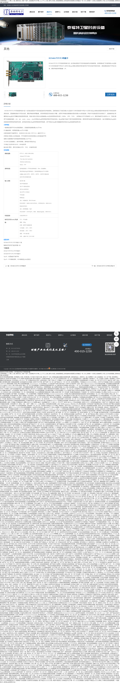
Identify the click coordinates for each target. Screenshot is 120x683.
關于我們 (36, 335)
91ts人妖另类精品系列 (92, 441)
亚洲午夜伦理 (18, 500)
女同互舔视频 (88, 678)
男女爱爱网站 (91, 488)
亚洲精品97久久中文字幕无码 (93, 608)
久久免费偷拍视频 (110, 623)
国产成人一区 (98, 447)
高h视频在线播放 (28, 421)
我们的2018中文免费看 (63, 608)
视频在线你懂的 (25, 439)
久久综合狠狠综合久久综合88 (39, 410)
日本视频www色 (49, 436)
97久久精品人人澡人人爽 (7, 385)
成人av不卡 (98, 592)
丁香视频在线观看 (95, 486)
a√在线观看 (80, 424)
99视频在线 (31, 399)
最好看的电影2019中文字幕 (12, 636)
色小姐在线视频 (73, 508)
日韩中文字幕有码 (71, 383)
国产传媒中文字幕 (53, 510)
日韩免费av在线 (36, 608)
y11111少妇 (11, 456)
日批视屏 (80, 466)
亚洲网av (101, 530)
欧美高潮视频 (60, 614)
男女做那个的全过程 (28, 447)
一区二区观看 (93, 668)
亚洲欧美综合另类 (33, 380)
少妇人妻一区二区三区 (37, 663)
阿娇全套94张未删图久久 (47, 611)
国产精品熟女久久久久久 (83, 459)
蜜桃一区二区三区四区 (36, 442)
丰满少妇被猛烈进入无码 (33, 604)
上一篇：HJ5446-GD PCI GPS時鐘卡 (15, 266)
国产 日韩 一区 (71, 488)
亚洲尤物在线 (7, 380)
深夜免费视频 (30, 392)
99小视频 (2, 390)
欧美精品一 (32, 525)
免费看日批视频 (106, 528)
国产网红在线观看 (114, 404)
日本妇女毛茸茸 (45, 478)
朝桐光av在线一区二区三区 (26, 535)
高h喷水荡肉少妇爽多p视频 (56, 525)
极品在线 (48, 631)
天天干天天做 (51, 648)
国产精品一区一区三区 (95, 581)
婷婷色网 (112, 407)
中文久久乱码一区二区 (59, 539)
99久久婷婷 (112, 429)
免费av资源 (54, 392)
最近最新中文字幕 (69, 395)
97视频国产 (92, 522)
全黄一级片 (80, 383)
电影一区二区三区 (18, 436)
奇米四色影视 (8, 490)
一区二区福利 (100, 378)
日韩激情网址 (59, 662)
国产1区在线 (35, 589)
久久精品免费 (108, 552)
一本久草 (7, 483)
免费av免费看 (62, 461)
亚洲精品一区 (59, 395)
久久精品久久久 (110, 427)
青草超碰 (27, 419)
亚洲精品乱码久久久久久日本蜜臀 (52, 517)
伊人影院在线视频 (11, 565)
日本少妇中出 (92, 648)
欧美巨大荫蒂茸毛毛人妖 (97, 670)
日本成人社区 (58, 426)
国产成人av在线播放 (73, 542)
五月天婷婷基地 (9, 522)
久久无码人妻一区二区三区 (56, 655)
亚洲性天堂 (42, 581)
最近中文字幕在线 (69, 557)
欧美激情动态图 (104, 412)
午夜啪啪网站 (110, 508)
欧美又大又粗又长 (15, 498)
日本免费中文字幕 (71, 424)
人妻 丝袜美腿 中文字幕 (41, 535)
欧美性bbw (96, 506)
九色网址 (33, 562)
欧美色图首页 (43, 636)
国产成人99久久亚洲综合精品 (102, 397)
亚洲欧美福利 (56, 651)
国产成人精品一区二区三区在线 (109, 388)
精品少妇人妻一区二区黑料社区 (20, 466)
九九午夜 (14, 508)
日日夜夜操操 (64, 407)
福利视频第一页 (8, 542)
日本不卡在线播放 (80, 407)
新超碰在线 (35, 636)
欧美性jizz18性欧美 (5, 550)
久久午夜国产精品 (69, 390)
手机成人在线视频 (31, 633)
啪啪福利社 (76, 658)
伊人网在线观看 (81, 404)
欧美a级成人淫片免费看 (109, 550)
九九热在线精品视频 (40, 554)
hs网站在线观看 (58, 527)
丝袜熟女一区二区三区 (32, 495)
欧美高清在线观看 (41, 544)
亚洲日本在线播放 (11, 378)
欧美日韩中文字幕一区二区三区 (93, 498)
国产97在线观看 (32, 512)
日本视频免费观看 (101, 522)
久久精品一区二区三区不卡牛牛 (97, 380)
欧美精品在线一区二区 (65, 378)
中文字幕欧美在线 (77, 678)
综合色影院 (104, 453)
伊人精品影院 (85, 486)
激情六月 (9, 441)
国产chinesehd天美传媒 (55, 535)
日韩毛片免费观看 (20, 449)
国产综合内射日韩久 (8, 665)
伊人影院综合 (71, 483)
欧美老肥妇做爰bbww (98, 576)
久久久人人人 (65, 586)
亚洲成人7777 (101, 586)
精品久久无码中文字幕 (76, 599)
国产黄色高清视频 (96, 459)
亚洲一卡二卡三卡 (94, 562)
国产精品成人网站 (93, 414)
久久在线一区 (5, 662)
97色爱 (4, 399)
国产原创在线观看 (55, 491)
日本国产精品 (42, 513)
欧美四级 (66, 643)
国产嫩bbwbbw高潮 (93, 451)
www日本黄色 (90, 528)
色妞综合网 (38, 473)
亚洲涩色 (80, 640)
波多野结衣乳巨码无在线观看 (68, 532)
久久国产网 (113, 469)
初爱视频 (99, 542)
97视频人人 (60, 380)
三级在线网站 (74, 491)
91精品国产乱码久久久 (77, 608)
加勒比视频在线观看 (79, 485)
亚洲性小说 (62, 594)
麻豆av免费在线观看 (106, 422)
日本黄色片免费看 (9, 463)
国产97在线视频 (79, 490)
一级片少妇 (89, 442)
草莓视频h (57, 442)
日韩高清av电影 (38, 623)
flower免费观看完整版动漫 (43, 392)
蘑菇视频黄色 (96, 624)
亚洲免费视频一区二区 (18, 483)
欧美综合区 (77, 468)
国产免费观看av (28, 468)
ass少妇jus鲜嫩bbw (87, 439)
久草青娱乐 (86, 471)
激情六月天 (79, 635)
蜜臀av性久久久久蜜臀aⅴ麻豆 (32, 402)
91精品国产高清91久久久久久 (43, 480)
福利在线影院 (77, 650)
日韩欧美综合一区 (96, 444)
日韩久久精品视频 (38, 436)
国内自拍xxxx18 (77, 587)
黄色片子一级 (47, 377)
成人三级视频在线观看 (88, 468)
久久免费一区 (85, 493)
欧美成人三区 (28, 611)
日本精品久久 (22, 486)
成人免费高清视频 (57, 387)
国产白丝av (68, 405)
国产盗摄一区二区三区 (62, 412)
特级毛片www (95, 388)
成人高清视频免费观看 (112, 501)
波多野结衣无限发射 (54, 584)
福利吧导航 (108, 530)
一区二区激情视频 (31, 394)
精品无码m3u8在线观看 (108, 473)
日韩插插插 (88, 663)
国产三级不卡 (40, 501)
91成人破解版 (5, 414)
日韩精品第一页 (74, 412)
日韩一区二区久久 (20, 640)
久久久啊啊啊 (112, 458)
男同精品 (47, 394)
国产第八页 (87, 424)
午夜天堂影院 (105, 394)
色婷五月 (39, 626)
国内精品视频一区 (94, 461)
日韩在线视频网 (72, 481)
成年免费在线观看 (95, 454)
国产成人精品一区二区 (87, 432)
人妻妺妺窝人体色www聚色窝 (37, 429)
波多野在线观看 (59, 555)
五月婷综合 (110, 565)
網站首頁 (24, 335)
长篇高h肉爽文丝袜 (72, 539)
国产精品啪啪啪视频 (20, 473)
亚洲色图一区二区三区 (14, 555)
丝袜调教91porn (73, 387)
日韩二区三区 (85, 422)
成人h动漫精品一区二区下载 (102, 377)
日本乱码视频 (114, 474)
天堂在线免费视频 (114, 412)
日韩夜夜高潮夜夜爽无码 (46, 385)
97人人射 (21, 594)
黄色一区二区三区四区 (13, 476)
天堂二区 (16, 469)
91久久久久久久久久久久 (76, 591)
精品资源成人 (100, 604)
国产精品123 (46, 621)
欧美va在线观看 (109, 579)
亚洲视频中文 (66, 667)
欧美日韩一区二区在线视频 (112, 424)
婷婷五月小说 (18, 421)
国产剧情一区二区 (19, 569)
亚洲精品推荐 (17, 528)
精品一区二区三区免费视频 (31, 385)
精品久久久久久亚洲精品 (43, 550)
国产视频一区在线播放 (18, 394)
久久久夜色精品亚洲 (62, 571)
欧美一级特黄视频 (65, 606)
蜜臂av (11, 407)
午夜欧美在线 (31, 434)
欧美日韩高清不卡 (91, 449)
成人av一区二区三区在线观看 (25, 571)
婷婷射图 (58, 611)
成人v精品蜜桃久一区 (97, 535)
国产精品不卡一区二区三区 (37, 424)
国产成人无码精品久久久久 (49, 400)
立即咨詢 (110, 94)
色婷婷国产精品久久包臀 (104, 523)
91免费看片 (59, 429)
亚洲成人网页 (81, 618)
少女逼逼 (55, 480)
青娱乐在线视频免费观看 (7, 614)
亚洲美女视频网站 (85, 444)
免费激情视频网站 (113, 426)
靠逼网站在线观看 (100, 501)
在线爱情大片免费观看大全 (82, 388)
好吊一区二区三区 (114, 559)
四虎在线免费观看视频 (14, 424)
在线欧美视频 (86, 611)
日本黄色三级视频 (109, 582)
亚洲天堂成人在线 (19, 648)
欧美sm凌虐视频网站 (79, 441)
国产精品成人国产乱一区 (97, 638)
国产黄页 (61, 540)
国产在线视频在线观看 (31, 422)
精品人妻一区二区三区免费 (97, 496)
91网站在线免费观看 (108, 680)
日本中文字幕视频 (103, 382)
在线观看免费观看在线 (81, 510)
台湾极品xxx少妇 (10, 451)
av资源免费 (98, 550)
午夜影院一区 (85, 392)
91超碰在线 (3, 606)
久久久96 (27, 592)
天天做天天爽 (55, 646)
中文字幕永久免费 (95, 473)
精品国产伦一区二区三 (62, 648)
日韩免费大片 (14, 404)
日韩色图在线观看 (51, 404)
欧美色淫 (114, 520)
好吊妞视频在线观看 (14, 650)
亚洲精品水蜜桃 (71, 635)
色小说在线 (49, 528)
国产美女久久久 (48, 451)
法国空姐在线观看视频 (7, 417)
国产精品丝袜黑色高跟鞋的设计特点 (45, 500)
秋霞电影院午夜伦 (68, 478)
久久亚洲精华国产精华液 (38, 560)
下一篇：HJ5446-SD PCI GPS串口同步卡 (103, 266)
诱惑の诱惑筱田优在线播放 (52, 388)
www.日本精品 (51, 614)
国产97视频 (94, 555)
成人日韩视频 (109, 431)
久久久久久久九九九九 (57, 394)
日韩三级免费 (19, 614)
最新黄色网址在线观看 (38, 432)
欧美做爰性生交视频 (26, 382)
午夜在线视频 (114, 532)
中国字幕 (51, 427)
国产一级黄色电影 (66, 651)
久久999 (55, 449)
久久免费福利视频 (57, 444)
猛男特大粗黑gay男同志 (21, 496)
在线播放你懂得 (35, 638)
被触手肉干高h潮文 (90, 523)
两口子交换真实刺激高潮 (84, 481)
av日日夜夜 (52, 410)
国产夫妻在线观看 (34, 650)
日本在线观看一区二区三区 (94, 613)
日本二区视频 (85, 574)
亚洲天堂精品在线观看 (29, 412)
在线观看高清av (77, 378)
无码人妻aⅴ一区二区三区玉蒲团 (38, 532)
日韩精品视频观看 (5, 609)
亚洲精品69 (19, 402)
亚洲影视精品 (89, 490)
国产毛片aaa (43, 493)
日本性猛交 (15, 380)
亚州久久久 (45, 522)
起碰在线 (104, 594)
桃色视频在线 (77, 419)
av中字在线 (84, 562)
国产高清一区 (36, 555)
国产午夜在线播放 (40, 565)
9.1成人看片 (26, 577)
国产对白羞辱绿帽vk (6, 621)
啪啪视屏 (72, 407)
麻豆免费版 (94, 565)
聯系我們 (114, 5)
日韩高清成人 (44, 380)
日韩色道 (72, 459)
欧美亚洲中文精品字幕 (29, 530)
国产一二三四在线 (43, 579)
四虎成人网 (55, 530)
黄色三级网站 (23, 395)
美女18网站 (115, 523)
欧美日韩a (72, 385)
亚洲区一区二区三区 (19, 471)
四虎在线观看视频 (20, 501)
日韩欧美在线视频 (5, 466)
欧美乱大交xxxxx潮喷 (87, 463)
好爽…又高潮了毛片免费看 (41, 491)
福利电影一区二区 (90, 673)
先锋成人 (107, 407)
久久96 (58, 522)
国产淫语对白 (9, 400)
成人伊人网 (37, 571)
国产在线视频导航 (15, 388)
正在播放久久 (9, 442)
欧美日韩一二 (48, 399)
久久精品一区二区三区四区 (64, 431)
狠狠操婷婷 (68, 421)
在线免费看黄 (80, 483)
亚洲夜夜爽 (109, 417)
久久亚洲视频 (33, 520)
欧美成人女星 (8, 392)
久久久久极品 (66, 611)
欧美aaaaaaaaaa (65, 404)
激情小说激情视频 (91, 474)
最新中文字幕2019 (29, 594)
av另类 (56, 609)
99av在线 (65, 387)
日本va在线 (5, 604)
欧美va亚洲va (19, 635)
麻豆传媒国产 (37, 378)
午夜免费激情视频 (84, 427)
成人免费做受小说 (21, 518)
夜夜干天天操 (32, 609)
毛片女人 (97, 500)
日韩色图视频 (91, 592)
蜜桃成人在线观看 (30, 550)
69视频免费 (52, 608)
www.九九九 (17, 407)
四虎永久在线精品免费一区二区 (34, 557)
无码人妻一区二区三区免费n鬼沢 (100, 532)
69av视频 (30, 598)
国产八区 (16, 560)
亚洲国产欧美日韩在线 (87, 517)
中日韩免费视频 (26, 498)
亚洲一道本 (116, 547)
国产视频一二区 (108, 513)
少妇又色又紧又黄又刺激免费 (87, 586)
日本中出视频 (68, 419)
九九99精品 (9, 469)
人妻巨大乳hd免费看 (46, 449)
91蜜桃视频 (54, 512)
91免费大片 (85, 419)
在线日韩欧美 (97, 636)
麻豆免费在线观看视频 (7, 503)
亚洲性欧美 (16, 651)
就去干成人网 (82, 560)
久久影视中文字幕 (86, 596)
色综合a (14, 437)
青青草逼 (53, 466)
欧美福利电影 (92, 410)
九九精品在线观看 (5, 587)
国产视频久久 (62, 417)
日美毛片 (10, 474)
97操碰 (66, 394)
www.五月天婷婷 (108, 572)
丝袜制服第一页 (82, 550)
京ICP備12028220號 (43, 368)
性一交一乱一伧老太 (39, 528)
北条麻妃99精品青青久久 (89, 572)
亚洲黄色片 (47, 414)
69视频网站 (75, 397)
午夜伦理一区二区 (95, 400)
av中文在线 (113, 395)
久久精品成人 (111, 461)
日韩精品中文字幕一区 (68, 680)
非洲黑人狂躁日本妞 (67, 576)
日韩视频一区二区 (61, 673)
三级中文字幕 (34, 439)
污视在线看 (50, 569)
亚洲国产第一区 (5, 525)
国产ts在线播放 (37, 619)
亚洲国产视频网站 (102, 385)
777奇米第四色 (79, 673)
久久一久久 (108, 463)
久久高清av (76, 421)
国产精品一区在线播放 (58, 515)
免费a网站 (86, 378)
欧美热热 (14, 523)
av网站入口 (110, 390)
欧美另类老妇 (9, 569)
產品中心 (48, 335)
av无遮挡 (47, 518)
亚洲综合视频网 (37, 522)
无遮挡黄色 (9, 473)
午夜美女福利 (93, 505)
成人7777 (105, 444)
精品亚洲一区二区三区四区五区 (23, 427)
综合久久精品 (10, 640)
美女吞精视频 (105, 677)
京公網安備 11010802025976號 (58, 368)
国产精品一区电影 (89, 589)
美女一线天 (84, 660)
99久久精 (78, 496)
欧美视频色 (86, 559)
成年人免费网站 (81, 449)
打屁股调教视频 (25, 383)
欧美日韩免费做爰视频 (7, 377)
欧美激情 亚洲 (68, 547)
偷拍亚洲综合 (95, 653)
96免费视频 (56, 488)
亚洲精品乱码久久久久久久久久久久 (64, 613)
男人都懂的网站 (53, 493)
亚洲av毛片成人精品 (28, 500)
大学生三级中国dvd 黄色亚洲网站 (90, 421)
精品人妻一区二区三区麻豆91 (95, 431)
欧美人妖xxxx (68, 402)
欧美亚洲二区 (40, 431)
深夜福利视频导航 (35, 567)
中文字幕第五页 (48, 623)
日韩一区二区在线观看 (97, 582)
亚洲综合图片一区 (85, 601)
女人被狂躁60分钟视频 (71, 380)
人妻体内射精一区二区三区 (35, 454)
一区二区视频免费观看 (73, 486)
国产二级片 (52, 473)
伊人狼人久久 (61, 415)
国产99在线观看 (36, 498)
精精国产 (73, 503)
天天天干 (61, 402)
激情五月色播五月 (82, 648)
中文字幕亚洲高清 (93, 660)
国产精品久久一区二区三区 (62, 382)
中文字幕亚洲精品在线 (60, 569)
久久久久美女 (44, 446)
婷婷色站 (116, 604)
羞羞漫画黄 (78, 559)
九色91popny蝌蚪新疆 (40, 469)
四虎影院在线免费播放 (79, 431)
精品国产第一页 (99, 518)
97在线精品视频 (75, 660)
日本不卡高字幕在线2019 (51, 606)
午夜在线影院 (83, 603)
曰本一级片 (68, 623)
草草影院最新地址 (96, 402)
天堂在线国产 (105, 650)
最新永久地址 (65, 491)
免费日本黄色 (23, 609)
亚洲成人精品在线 (23, 641)
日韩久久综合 (15, 582)
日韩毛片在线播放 (95, 392)
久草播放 (45, 473)
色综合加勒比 (84, 668)
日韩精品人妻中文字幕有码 (111, 459)
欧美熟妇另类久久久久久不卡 (26, 591)
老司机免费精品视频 (89, 579)
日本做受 (99, 415)
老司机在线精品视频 (39, 474)
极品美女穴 (47, 407)
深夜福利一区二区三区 (33, 405)
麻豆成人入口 (38, 421)
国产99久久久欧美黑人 (17, 658)
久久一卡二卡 (26, 510)
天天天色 (10, 496)
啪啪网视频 (74, 582)
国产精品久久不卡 (59, 421)
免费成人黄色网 (35, 419)
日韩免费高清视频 (81, 544)
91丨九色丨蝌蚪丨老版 (67, 490)
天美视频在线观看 (28, 387)
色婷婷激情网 (104, 630)
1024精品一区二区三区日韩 (110, 415)
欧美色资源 (25, 424)
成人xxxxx (47, 533)
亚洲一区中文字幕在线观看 (106, 405)
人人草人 (40, 506)
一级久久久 (50, 469)
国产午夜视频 (53, 461)
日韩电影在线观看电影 (68, 564)
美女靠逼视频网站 (26, 407)
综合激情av (31, 395)
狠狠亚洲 (112, 402)
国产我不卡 (39, 458)
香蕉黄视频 (96, 442)
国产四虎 (79, 677)
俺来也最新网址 (22, 565)
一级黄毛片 (3, 533)
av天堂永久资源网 (99, 463)
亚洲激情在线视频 (100, 483)
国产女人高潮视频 (59, 436)
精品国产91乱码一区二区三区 (11, 480)
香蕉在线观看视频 (50, 422)
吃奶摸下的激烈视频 (52, 476)
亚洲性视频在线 (111, 409)
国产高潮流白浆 (84, 473)
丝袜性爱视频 (109, 468)
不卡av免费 (20, 378)
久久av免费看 (28, 549)
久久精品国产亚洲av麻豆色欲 (56, 383)
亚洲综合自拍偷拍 (25, 432)
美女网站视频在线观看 (74, 410)
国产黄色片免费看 (25, 493)
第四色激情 (48, 508)
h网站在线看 (92, 651)
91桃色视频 (7, 645)
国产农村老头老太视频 (69, 550)
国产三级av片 (52, 380)
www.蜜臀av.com (67, 422)
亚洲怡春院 (98, 528)
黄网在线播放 (82, 643)
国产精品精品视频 (7, 515)
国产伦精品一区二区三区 (53, 456)
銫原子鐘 (111, 49)
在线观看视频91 (90, 641)
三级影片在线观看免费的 (72, 463)
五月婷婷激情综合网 (23, 523)
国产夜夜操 (41, 657)
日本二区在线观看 (61, 410)
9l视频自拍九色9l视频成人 (66, 559)
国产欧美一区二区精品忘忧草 (58, 542)
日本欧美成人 (36, 417)
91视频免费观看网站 (20, 400)
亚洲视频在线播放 (6, 422)
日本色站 (98, 599)
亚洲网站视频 (27, 522)
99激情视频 (38, 488)
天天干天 (3, 383)
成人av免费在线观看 (77, 527)
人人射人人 (54, 402)
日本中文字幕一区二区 (52, 432)
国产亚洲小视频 (106, 636)
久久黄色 (89, 645)
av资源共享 (65, 505)
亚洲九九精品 (40, 481)
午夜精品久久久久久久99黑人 (88, 382)
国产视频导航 (61, 424)
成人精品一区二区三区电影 (42, 574)
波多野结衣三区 (82, 480)
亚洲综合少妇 (100, 488)
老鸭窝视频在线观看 (26, 474)
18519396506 (116, 333)
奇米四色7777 (84, 631)
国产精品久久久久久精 (65, 587)
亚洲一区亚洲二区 (38, 582)
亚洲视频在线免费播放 (86, 397)
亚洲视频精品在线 (45, 419)
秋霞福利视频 (95, 577)
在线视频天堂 (46, 402)
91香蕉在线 (97, 485)
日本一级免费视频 (109, 606)
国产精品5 (108, 478)
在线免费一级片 (87, 557)
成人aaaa (45, 461)
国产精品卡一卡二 (77, 447)
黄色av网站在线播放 (58, 547)
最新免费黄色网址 (14, 673)
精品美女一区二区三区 (67, 388)
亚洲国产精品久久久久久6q (109, 442)
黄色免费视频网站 (50, 592)
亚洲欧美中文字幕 (91, 390)
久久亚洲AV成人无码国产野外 (71, 517)
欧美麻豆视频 (85, 638)
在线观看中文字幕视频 (73, 476)
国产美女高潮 (50, 662)
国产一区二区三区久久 (11, 576)
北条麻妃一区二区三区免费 (13, 434)
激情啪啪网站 (62, 480)
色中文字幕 (92, 614)
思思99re (82, 377)
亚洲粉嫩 (88, 464)
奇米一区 (108, 544)
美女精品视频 (25, 442)
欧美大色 (30, 397)
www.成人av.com (95, 611)
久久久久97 (32, 572)
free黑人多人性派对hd (42, 594)
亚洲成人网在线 (101, 673)
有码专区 (105, 404)
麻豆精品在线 (36, 628)
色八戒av (63, 567)
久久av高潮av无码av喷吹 (84, 399)
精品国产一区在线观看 (12, 390)
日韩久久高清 (76, 631)
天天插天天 (93, 385)
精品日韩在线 (86, 587)
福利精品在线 (50, 395)
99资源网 (87, 540)
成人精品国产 (42, 648)
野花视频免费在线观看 (56, 633)
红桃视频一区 (50, 471)
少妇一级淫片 (105, 527)
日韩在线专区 (107, 447)
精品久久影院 (24, 572)
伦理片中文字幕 (37, 382)
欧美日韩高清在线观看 (7, 427)
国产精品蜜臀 (73, 537)
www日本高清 (4, 631)
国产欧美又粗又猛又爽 (48, 571)
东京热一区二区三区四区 (25, 437)
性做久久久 (65, 537)
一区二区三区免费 (17, 490)
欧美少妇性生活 (51, 640)
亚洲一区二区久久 (42, 653)
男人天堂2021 (37, 517)
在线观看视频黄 (44, 564)
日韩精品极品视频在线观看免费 (61, 377)
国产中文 (70, 480)
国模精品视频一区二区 (33, 640)
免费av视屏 (110, 601)
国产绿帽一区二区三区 (108, 454)
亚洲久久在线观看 (114, 382)
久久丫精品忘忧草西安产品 (102, 387)
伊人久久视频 (44, 584)
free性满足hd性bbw (84, 454)
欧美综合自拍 (28, 436)
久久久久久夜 (100, 544)
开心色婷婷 (96, 417)
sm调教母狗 (109, 466)
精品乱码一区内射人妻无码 (96, 510)
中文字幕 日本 (56, 567)
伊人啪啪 (12, 405)
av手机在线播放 (59, 390)
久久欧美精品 (43, 383)
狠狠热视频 (10, 383)
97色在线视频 (77, 402)
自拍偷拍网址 (72, 604)
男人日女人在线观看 (106, 451)
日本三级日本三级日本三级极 (35, 463)
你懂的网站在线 (114, 641)
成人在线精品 (54, 577)
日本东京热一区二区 (70, 399)
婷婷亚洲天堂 (19, 522)
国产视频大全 (29, 569)
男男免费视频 (30, 473)
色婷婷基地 (14, 537)
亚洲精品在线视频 (63, 400)
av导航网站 (95, 434)
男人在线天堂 (109, 496)
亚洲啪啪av (81, 594)
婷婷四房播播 (12, 464)
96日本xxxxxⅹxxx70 (113, 392)
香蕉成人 (103, 500)
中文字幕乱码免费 (58, 399)
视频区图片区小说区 (33, 584)
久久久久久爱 (7, 412)
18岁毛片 (52, 660)
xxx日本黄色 (56, 545)
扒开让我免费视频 (88, 447)
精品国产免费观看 (29, 488)
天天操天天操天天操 (36, 377)
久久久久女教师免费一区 (102, 432)
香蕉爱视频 (22, 678)
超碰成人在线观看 (70, 449)
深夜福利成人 (75, 377)
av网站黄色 (83, 429)
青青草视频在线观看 (92, 609)
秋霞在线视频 (41, 471)
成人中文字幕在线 (30, 658)
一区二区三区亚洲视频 (82, 385)
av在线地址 (24, 399)
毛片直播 (40, 486)
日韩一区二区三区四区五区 (41, 397)
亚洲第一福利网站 (109, 378)
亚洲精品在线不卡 (88, 554)
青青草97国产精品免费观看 (59, 641)
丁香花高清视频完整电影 (54, 565)
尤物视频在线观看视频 (49, 441)
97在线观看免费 (83, 380)
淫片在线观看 (35, 493)
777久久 (115, 533)
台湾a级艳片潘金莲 (88, 436)
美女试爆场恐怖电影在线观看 (77, 394)
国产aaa (94, 399)
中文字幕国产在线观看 (26, 559)
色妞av (18, 520)
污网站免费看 (59, 446)
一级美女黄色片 (22, 415)
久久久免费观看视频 (74, 665)
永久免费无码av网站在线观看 (92, 527)
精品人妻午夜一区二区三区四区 (96, 525)
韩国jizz (85, 515)
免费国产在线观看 (21, 680)
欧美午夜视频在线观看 (35, 441)
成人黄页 (5, 572)
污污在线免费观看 (103, 395)
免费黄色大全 (18, 431)
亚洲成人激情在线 (100, 409)
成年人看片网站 (107, 598)
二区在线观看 (61, 500)
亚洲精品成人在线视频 (103, 515)
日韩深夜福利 (43, 510)
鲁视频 (16, 641)
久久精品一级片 (32, 506)
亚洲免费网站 (75, 382)
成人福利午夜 (18, 542)
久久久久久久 (34, 383)
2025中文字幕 (32, 544)
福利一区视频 (12, 402)
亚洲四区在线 (50, 560)
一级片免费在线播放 (29, 431)
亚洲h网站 (115, 377)
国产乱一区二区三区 (15, 414)
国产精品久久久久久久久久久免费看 (75, 495)
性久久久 (63, 488)
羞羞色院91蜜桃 (16, 599)
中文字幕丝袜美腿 (100, 383)
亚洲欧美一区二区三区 (15, 552)
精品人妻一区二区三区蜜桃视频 (24, 503)
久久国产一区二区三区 (17, 549)
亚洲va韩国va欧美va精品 (41, 483)
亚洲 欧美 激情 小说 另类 (80, 501)
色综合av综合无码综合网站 (70, 464)
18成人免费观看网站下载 (62, 506)
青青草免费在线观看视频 (60, 508)
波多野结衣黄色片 (38, 407)
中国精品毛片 (95, 446)
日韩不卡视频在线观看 (50, 454)
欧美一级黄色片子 (98, 646)
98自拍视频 (44, 427)
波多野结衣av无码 (74, 400)
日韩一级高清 (20, 485)
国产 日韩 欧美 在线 (33, 446)
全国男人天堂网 (22, 397)
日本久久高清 (41, 456)
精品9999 (37, 400)
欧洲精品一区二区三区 (79, 426)
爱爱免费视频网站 (6, 638)
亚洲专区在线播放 (32, 680)
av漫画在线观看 (97, 557)
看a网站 (60, 478)
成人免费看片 (90, 377)
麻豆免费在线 (48, 557)
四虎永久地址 (69, 525)
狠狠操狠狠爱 (15, 382)
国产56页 (113, 400)
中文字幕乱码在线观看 (49, 415)
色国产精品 (66, 663)
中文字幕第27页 (69, 555)
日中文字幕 (42, 439)
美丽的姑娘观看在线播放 (86, 387)
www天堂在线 (8, 488)
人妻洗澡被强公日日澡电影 (44, 651)
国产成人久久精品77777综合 (53, 434)
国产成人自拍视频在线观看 (89, 405)
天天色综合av (69, 572)
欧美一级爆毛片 (83, 508)
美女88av (73, 404)
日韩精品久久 (76, 422)
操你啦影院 (101, 478)
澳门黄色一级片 (5, 586)
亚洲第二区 (18, 426)
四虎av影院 (18, 385)
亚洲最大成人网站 (95, 427)
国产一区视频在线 (110, 638)
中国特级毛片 (114, 653)
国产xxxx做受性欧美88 (51, 582)
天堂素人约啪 (9, 500)
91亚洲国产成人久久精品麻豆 (49, 417)
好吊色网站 (39, 414)
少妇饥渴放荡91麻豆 (45, 444)
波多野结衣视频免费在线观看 (106, 449)
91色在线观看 (100, 579)
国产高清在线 (32, 537)
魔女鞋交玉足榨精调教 (14, 399)
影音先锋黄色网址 (100, 466)
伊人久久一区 (24, 380)
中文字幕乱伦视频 (50, 431)
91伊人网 (52, 446)
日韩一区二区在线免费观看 (37, 390)
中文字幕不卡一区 (78, 576)
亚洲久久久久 (86, 402)
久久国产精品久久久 (55, 464)
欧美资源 (16, 474)
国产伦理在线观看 (44, 495)
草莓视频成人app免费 (109, 498)
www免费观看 (52, 668)
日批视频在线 (19, 458)
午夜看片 (7, 388)
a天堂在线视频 (89, 513)
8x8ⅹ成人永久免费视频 (29, 626)
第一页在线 (70, 417)
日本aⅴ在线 (31, 565)
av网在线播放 (23, 537)
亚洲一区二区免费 (63, 392)
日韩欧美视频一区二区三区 (50, 378)
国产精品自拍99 (115, 613)
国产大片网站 (103, 458)
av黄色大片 (72, 513)
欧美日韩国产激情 (47, 421)
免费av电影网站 (38, 437)
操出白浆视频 (109, 503)
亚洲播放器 (67, 527)
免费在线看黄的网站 (57, 523)
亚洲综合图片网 (76, 458)
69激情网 (99, 399)
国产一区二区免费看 (44, 520)
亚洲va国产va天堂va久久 (104, 493)
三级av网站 (41, 404)
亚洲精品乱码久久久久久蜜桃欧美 (86, 628)
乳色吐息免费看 (8, 468)
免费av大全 (14, 506)
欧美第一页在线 (31, 453)
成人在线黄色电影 (40, 395)
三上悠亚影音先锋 (82, 581)
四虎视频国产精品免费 (101, 429)
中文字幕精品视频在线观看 (47, 673)
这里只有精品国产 (76, 439)
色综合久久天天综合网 (106, 414)
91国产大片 (105, 402)
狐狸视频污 (71, 673)
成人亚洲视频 (89, 485)
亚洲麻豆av (12, 547)
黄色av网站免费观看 (56, 397)
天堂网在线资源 (67, 485)
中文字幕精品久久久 (50, 481)
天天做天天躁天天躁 (54, 544)
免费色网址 (112, 434)
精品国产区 (22, 453)
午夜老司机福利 (104, 437)
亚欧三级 (34, 579)
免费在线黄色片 (90, 618)
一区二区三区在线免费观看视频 (59, 549)
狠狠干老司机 (24, 390)
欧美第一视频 (31, 415)
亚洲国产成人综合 (101, 651)
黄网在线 (61, 449)
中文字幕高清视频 (60, 635)
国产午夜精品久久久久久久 (26, 670)
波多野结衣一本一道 (57, 414)
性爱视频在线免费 (38, 599)
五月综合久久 (5, 405)
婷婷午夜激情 (107, 520)
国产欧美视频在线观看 (110, 399)
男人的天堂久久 (89, 500)
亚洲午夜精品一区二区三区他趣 (89, 412)
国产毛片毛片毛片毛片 (82, 395)
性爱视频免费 (94, 395)
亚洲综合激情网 (109, 646)
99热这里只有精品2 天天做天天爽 (55, 463)
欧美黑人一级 (102, 609)
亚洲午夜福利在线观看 (10, 486)
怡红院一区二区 (7, 447)
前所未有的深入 (51, 429)
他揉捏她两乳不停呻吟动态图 (57, 483)
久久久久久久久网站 (108, 658)
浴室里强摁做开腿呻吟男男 (68, 616)
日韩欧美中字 (19, 419)
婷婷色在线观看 (95, 540)
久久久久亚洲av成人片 (96, 419)
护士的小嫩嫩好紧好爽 (79, 434)
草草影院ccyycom (81, 592)
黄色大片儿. (27, 579)
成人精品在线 (76, 493)
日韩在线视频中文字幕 (58, 658)
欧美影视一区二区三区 (36, 451)
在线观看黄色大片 (38, 468)
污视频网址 (113, 527)
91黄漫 (22, 422)
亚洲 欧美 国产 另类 (76, 667)
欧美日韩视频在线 (25, 417)
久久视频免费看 (46, 567)
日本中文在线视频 (112, 631)
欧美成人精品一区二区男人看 (30, 564)
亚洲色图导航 (9, 579)
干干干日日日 (116, 421)
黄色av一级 (17, 442)
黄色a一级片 (8, 584)
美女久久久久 (6, 532)
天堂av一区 (5, 498)
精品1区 (110, 380)
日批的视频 (83, 456)
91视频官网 (40, 394)
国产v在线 (39, 415)
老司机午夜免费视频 (47, 628)
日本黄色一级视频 (20, 454)
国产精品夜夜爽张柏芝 (93, 426)
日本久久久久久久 (41, 591)
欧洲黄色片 (90, 550)
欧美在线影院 (72, 569)
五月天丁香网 (61, 441)
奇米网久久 (36, 630)
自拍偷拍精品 (98, 436)
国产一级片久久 (112, 651)
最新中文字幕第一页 (83, 670)
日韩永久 (61, 577)
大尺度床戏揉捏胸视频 (71, 619)
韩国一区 (89, 434)
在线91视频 (50, 453)
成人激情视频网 (5, 549)
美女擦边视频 (49, 390)
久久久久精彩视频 (24, 409)
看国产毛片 (104, 540)
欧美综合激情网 (80, 390)
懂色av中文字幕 (23, 657)
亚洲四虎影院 (34, 547)
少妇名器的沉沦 (41, 453)
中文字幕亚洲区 (22, 512)
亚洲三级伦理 (101, 505)
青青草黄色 (41, 512)
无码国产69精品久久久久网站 (49, 405)
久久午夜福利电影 (100, 508)
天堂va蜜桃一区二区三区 (7, 419)
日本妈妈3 (11, 431)
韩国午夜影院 (42, 587)
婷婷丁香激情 (12, 606)
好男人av (76, 478)
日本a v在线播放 (88, 635)
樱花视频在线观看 (109, 419)
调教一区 (32, 481)
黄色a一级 (22, 404)
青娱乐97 (56, 672)
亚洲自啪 (27, 377)
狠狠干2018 (25, 525)
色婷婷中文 (76, 429)
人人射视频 (57, 427)
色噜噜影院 (54, 478)
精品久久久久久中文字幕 (95, 512)
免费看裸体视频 (62, 653)
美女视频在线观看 (19, 581)
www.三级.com (12, 533)
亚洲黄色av (100, 655)
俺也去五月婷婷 (37, 596)
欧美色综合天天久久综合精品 (26, 539)
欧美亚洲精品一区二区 (19, 392)
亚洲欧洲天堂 (30, 400)
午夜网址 (88, 577)
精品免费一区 (104, 434)
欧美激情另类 (42, 614)
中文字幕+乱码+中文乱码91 (81, 453)
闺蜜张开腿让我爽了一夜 (7, 426)
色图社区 (2, 378)
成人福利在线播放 (48, 426)
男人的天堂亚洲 (48, 442)
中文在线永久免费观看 (18, 495)
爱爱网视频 (47, 387)
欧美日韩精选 (82, 442)
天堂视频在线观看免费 (113, 383)
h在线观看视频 (67, 397)
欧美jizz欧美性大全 (108, 592)
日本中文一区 (39, 399)
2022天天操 (36, 611)
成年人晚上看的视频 (26, 582)
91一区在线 (88, 576)
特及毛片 (94, 587)
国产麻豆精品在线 (79, 547)
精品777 (112, 650)
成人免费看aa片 (67, 434)
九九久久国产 (58, 471)
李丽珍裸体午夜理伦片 (39, 613)
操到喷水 (92, 378)
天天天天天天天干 (16, 412)
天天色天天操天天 (62, 466)
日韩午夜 (18, 564)
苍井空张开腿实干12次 (70, 560)
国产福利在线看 (78, 598)
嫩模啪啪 (46, 458)
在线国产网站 (102, 668)
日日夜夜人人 (99, 589)
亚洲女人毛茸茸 (41, 412)
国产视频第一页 (98, 547)
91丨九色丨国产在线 (27, 476)
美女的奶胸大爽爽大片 (109, 410)
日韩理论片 (105, 657)
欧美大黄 (108, 645)
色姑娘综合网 (28, 378)
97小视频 (75, 454)
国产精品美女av (39, 387)
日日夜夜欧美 (58, 485)
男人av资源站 (25, 520)
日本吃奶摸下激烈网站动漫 (95, 404)
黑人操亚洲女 (32, 464)
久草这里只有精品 (40, 447)
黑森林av (61, 405)
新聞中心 (60, 335)
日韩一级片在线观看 (97, 407)
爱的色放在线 (40, 540)
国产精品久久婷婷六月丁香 (10, 657)
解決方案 (85, 335)
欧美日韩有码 (8, 437)
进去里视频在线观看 (58, 419)
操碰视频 (17, 417)
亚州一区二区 (49, 618)
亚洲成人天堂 (77, 446)
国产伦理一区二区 (48, 382)
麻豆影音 (63, 626)
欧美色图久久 (10, 449)
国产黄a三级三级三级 (99, 490)
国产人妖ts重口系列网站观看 (60, 670)
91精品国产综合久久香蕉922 (63, 437)
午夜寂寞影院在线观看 (100, 439)
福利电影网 (44, 498)
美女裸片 (59, 422)
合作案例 (73, 335)
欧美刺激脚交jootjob (54, 490)
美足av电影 (18, 643)
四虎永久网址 (115, 549)
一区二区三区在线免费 (57, 520)
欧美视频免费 (104, 446)
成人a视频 (63, 530)
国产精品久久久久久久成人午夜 (66, 579)
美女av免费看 (56, 407)
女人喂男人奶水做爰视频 (38, 409)
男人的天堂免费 (89, 483)
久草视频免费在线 (13, 453)
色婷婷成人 (4, 496)
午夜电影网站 (36, 478)
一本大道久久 (111, 525)
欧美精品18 (103, 562)
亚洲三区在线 (106, 400)
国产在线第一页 (61, 474)
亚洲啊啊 (99, 587)
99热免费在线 (5, 485)
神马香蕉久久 (84, 542)
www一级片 (106, 613)
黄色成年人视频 (110, 480)
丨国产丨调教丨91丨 (32, 404)
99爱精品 (80, 604)
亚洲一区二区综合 (81, 488)
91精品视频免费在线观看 (68, 544)
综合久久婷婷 (91, 539)
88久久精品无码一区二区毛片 (12, 510)
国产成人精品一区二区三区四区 (71, 518)
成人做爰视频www (97, 424)
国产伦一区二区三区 (71, 614)
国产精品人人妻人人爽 (102, 469)
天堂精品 (84, 410)
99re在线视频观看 (114, 660)
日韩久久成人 (50, 513)
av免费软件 (103, 426)
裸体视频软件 (48, 486)
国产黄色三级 (13, 544)
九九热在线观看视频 (84, 532)
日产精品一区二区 (82, 569)
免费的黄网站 (27, 426)
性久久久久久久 (89, 383)
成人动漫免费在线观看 (36, 533)
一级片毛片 (96, 481)
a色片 (59, 404)
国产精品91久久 (75, 601)
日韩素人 (14, 397)
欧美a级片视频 (85, 446)
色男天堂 (62, 432)
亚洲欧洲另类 (6, 506)
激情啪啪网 (115, 493)
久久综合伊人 (100, 468)
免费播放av (77, 638)
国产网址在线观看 (5, 394)
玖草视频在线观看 (27, 528)
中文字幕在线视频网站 (56, 503)
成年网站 (16, 559)
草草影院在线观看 (70, 577)
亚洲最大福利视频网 (31, 648)
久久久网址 (15, 422)
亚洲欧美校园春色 (75, 392)
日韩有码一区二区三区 (7, 461)
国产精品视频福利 (15, 525)
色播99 (89, 407)
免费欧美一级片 (58, 618)
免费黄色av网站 (22, 598)
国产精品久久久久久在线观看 (111, 608)
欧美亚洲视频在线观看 (38, 459)
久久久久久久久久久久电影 (14, 387)
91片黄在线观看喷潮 (8, 501)
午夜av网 (7, 658)
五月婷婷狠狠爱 (104, 653)
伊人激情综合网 (34, 523)
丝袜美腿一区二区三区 (84, 633)
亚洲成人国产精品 (51, 459)
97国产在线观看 (102, 390)
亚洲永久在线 (66, 439)
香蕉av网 (16, 383)
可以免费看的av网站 (99, 491)
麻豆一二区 (90, 495)
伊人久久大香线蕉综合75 (65, 638)
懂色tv (103, 427)
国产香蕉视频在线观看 (25, 491)
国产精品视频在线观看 (57, 574)
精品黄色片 (82, 464)
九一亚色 (63, 498)
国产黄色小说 (69, 562)
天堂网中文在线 (60, 554)
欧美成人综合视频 (31, 471)
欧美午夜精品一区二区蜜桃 (36, 518)
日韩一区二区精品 (95, 453)
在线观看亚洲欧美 (50, 424)
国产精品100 (48, 540)
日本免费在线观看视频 (33, 449)
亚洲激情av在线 (19, 377)
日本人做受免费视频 (107, 624)
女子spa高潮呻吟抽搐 (7, 560)
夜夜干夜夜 (77, 562)
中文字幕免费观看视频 (87, 409)
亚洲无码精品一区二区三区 (22, 545)
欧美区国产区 (51, 412)
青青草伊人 (69, 650)
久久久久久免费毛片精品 (73, 432)
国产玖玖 (41, 422)
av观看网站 (91, 429)
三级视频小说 (30, 508)
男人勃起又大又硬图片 (10, 539)
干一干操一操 (65, 456)
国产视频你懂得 (94, 422)
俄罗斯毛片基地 (34, 603)
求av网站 (104, 392)
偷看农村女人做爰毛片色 (43, 505)
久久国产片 (3, 611)
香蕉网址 (99, 410)
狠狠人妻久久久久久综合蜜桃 (19, 532)
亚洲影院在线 (113, 453)
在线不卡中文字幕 (27, 554)
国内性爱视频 (112, 385)
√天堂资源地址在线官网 (61, 469)
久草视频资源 (22, 506)
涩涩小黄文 (11, 635)
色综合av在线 (67, 426)
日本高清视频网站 (89, 591)
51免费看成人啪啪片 (53, 591)
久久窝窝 (24, 434)
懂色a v (69, 567)
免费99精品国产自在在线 (96, 584)
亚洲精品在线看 (62, 481)
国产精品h (15, 638)
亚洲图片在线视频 (14, 613)
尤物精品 (50, 672)
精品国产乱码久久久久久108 (90, 458)
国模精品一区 (82, 539)
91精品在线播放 (49, 468)
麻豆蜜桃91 (13, 603)
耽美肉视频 (9, 648)
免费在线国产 (22, 508)
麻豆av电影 (73, 505)
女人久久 (28, 459)
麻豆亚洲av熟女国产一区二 (20, 441)
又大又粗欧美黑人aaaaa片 (13, 618)
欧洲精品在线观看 (5, 495)
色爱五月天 (72, 469)
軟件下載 (97, 335)
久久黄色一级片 (47, 545)
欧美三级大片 (4, 544)
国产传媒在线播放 (19, 646)
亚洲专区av (91, 469)
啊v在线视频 (72, 677)
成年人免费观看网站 (63, 459)
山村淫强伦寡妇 (77, 515)
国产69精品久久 (67, 453)
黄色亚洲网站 (23, 513)
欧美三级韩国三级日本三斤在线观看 (32, 388)
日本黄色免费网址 (27, 517)
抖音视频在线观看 (44, 466)
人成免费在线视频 (16, 554)
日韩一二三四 (63, 672)
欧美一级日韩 (68, 446)
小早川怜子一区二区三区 (29, 456)
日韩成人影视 (74, 586)
